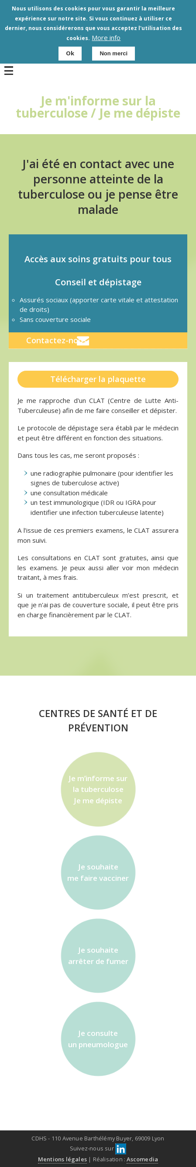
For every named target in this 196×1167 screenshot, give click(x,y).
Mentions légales (62, 1159)
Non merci (113, 52)
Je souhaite (98, 872)
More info (106, 36)
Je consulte (98, 1039)
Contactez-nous (56, 340)
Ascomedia (142, 1159)
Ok (70, 52)
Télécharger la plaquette (98, 379)
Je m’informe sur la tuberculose (98, 789)
